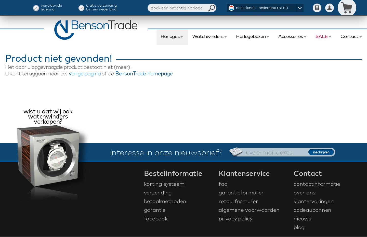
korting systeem (164, 183)
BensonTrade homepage (144, 73)
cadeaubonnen (312, 209)
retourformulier (238, 201)
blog (299, 227)
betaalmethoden (165, 201)
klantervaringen (314, 201)
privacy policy (236, 218)
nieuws (302, 218)
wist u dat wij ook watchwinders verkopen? (47, 117)
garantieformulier (241, 192)
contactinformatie (317, 183)
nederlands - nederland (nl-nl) (262, 7)
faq (223, 183)
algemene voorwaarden (249, 209)
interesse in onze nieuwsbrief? (166, 152)
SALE (322, 36)
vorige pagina (85, 73)
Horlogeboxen (251, 36)
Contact (349, 36)
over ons (304, 192)
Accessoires (290, 36)
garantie (155, 209)
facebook (156, 218)
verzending (158, 192)
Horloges (170, 36)
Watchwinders (207, 36)
